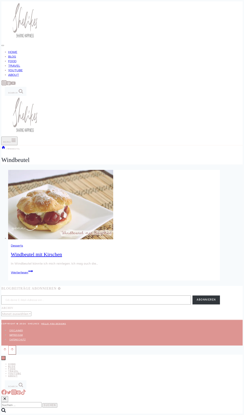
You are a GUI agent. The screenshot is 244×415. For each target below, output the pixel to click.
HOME (12, 52)
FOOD (12, 61)
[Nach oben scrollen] (4, 350)
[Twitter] (9, 394)
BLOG (12, 56)
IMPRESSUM (16, 335)
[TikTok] (23, 394)
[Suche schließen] (4, 399)
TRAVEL (14, 66)
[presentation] (114, 205)
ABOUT (13, 75)
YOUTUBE (15, 70)
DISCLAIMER (16, 330)
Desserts (17, 245)
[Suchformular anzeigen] (15, 91)
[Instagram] (4, 84)
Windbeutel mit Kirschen (36, 254)
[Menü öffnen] (9, 141)
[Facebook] (4, 394)
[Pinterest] (9, 84)
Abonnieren (206, 300)
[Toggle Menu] (2, 45)
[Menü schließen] (3, 358)
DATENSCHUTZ (17, 339)
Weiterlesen (22, 272)
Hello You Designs (53, 324)
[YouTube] (13, 84)
